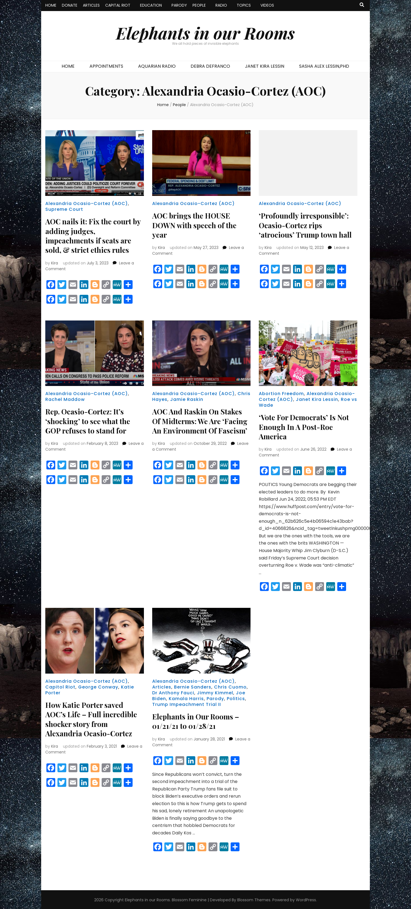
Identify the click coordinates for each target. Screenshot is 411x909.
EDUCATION (151, 5)
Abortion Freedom (281, 393)
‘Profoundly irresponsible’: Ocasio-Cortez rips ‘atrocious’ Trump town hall (306, 229)
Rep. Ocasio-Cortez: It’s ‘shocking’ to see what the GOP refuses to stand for (90, 420)
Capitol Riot (60, 686)
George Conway (98, 686)
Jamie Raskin (186, 399)
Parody (215, 698)
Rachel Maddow (65, 399)
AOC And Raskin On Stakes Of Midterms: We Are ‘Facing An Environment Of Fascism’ (200, 425)
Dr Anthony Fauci (173, 692)
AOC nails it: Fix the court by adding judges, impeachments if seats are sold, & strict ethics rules (91, 235)
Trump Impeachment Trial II (186, 704)
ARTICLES (91, 5)
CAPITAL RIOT (117, 5)
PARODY (179, 5)
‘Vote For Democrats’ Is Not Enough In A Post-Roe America (307, 426)
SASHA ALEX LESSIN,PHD (324, 66)
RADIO (221, 5)
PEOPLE (199, 5)
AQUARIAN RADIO (157, 66)
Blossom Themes (253, 899)
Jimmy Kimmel (215, 692)
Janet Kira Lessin (317, 399)
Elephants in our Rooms (205, 33)
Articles (161, 686)
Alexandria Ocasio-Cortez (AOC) (86, 203)
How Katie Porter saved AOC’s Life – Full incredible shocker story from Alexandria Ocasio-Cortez (94, 718)
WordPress (306, 899)
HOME (50, 5)
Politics (236, 698)
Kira (54, 262)
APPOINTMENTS (106, 66)
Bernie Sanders (192, 686)
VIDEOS (267, 5)
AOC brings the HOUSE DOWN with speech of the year (197, 224)
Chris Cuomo (230, 686)
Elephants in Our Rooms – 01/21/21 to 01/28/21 (199, 720)
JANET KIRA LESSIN (264, 66)
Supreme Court (64, 209)
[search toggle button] (362, 5)
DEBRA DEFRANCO (210, 66)
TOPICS (244, 5)
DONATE (69, 5)
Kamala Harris (186, 698)
